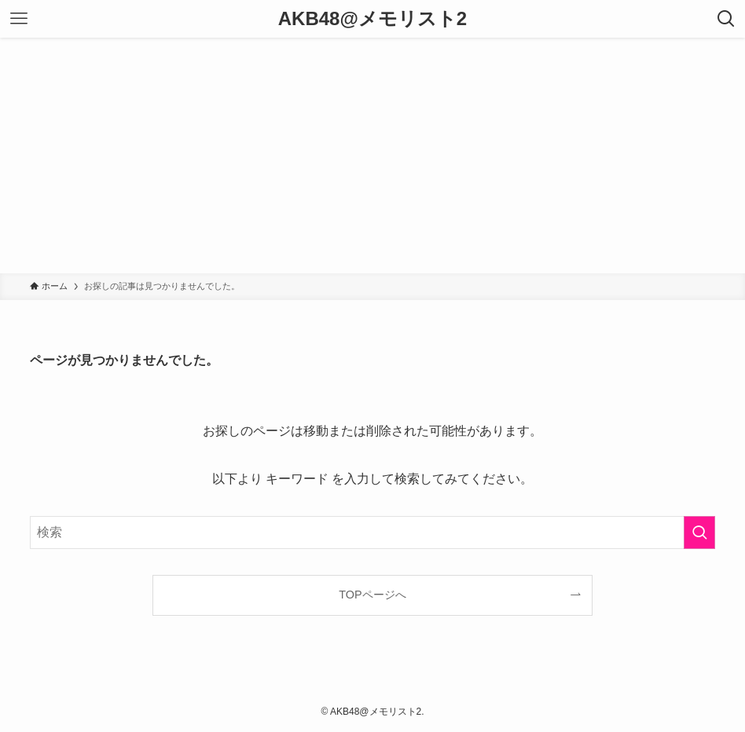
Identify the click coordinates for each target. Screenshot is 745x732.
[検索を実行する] (699, 532)
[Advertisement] (372, 155)
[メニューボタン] (19, 19)
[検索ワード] (372, 532)
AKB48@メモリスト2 (372, 18)
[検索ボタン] (726, 19)
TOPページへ (372, 594)
